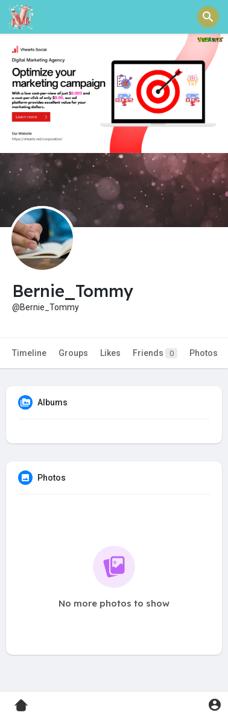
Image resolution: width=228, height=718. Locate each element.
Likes (110, 353)
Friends (155, 353)
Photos (203, 353)
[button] (208, 17)
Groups (73, 353)
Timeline (29, 353)
